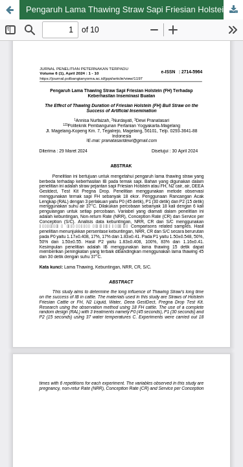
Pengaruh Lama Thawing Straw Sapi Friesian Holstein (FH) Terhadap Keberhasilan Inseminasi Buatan (134, 9)
